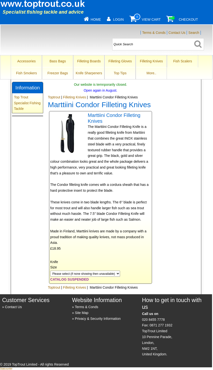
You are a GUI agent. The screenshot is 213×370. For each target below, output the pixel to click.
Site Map (81, 313)
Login (118, 19)
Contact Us (177, 33)
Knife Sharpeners (89, 73)
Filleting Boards (89, 61)
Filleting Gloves (120, 61)
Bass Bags (58, 61)
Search (193, 33)
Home (96, 19)
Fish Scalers (182, 61)
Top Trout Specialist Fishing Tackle (27, 103)
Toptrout (54, 97)
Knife (54, 262)
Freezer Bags (57, 73)
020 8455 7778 (153, 320)
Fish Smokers (26, 73)
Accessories (26, 61)
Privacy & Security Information (98, 319)
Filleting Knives (151, 61)
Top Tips (120, 73)
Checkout (188, 19)
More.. (151, 73)
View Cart (151, 19)
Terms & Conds (154, 33)
